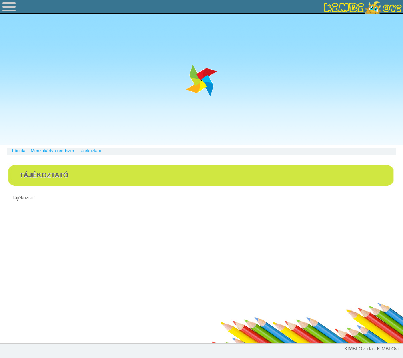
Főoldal (19, 150)
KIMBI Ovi (388, 349)
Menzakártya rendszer (52, 150)
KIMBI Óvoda (358, 349)
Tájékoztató (24, 198)
